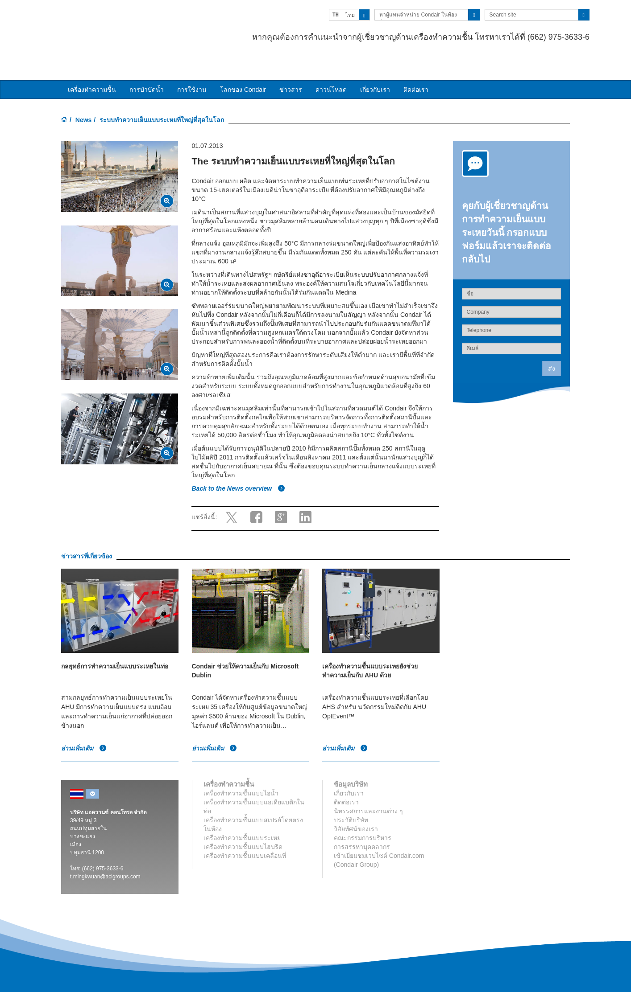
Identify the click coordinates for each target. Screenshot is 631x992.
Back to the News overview (238, 467)
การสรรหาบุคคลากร (362, 825)
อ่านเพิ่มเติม (84, 726)
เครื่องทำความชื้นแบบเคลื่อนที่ (244, 834)
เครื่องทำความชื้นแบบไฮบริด (242, 825)
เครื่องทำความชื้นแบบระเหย (242, 816)
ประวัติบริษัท (351, 798)
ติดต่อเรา (415, 68)
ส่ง (551, 347)
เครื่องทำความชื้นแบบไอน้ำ (240, 771)
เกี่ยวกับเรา (375, 68)
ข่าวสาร (290, 68)
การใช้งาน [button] (192, 68)
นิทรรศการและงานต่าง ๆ (368, 789)
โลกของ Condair (243, 68)
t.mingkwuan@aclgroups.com (105, 855)
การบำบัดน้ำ (146, 68)
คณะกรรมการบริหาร (362, 816)
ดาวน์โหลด (331, 68)
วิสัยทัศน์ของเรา (356, 807)
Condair (112, 20)
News (83, 98)
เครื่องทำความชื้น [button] (92, 68)
